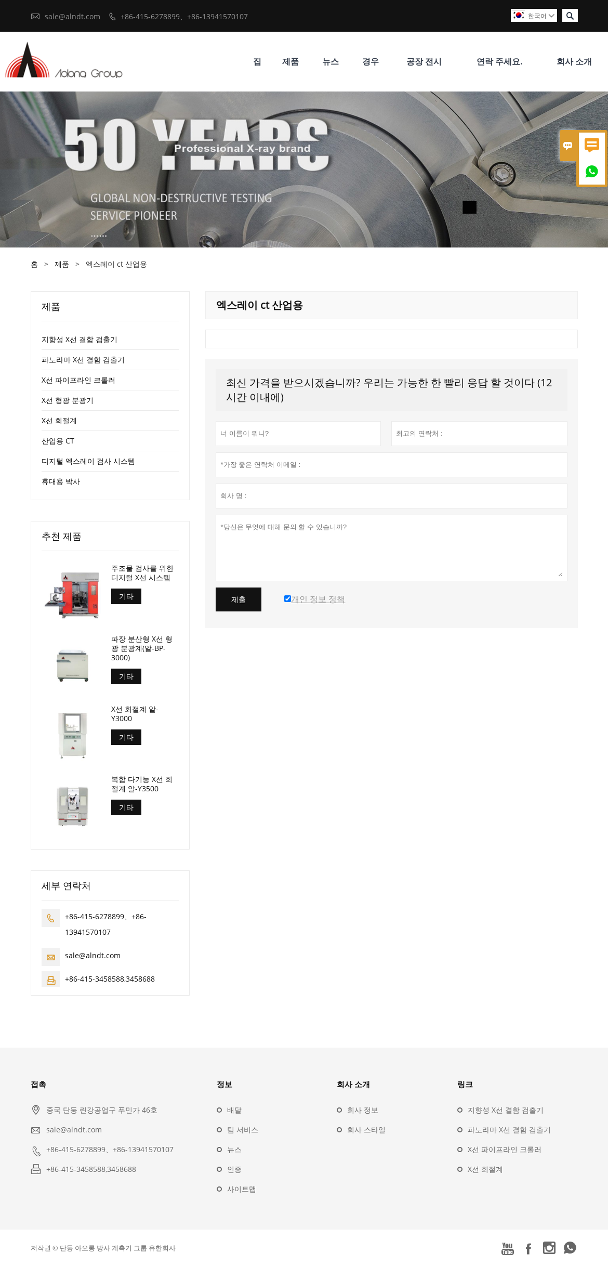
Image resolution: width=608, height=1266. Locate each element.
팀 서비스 (242, 1129)
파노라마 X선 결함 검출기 (83, 359)
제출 (238, 599)
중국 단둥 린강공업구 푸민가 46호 (101, 1110)
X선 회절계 (59, 420)
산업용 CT (58, 441)
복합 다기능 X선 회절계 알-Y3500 (142, 784)
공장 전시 (424, 61)
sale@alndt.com (72, 16)
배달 (234, 1110)
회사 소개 (574, 61)
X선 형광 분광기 (68, 400)
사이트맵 (241, 1189)
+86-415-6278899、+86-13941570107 (184, 16)
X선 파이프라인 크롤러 (78, 380)
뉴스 (330, 61)
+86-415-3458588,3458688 (110, 979)
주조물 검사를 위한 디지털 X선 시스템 (142, 573)
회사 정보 (362, 1110)
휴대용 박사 (61, 481)
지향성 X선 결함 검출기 (79, 339)
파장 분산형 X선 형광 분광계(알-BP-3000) (142, 648)
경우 (370, 61)
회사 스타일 (366, 1129)
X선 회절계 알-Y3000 (134, 713)
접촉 (38, 1084)
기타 (126, 596)
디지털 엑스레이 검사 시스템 (88, 461)
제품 (290, 61)
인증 (234, 1169)
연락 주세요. (499, 61)
